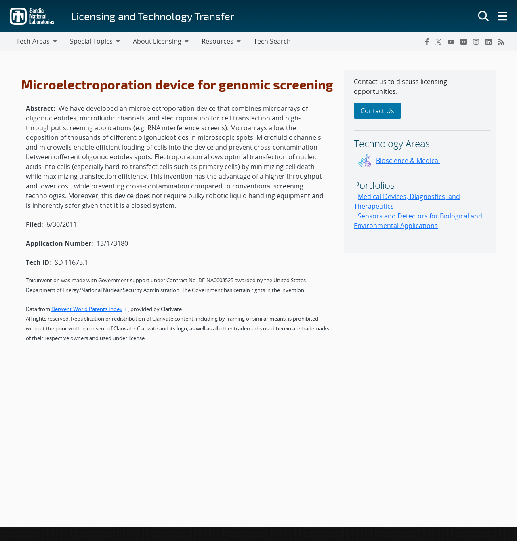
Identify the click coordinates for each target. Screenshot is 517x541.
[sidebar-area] (420, 161)
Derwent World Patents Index (89, 309)
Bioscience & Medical (408, 160)
